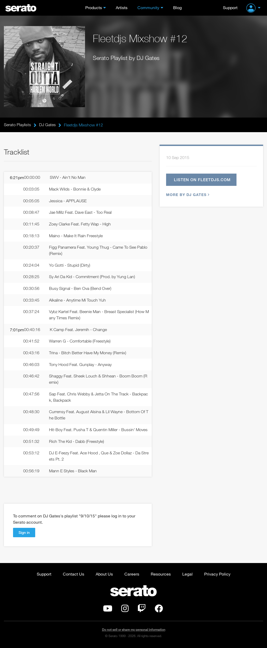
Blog (177, 7)
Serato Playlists (17, 125)
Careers (131, 574)
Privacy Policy (217, 574)
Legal (187, 574)
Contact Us (73, 574)
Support (230, 7)
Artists (122, 7)
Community (148, 7)
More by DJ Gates (187, 194)
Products (93, 7)
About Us (104, 574)
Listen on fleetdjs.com (202, 179)
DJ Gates (47, 125)
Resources (161, 574)
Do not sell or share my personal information (133, 631)
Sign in (24, 533)
